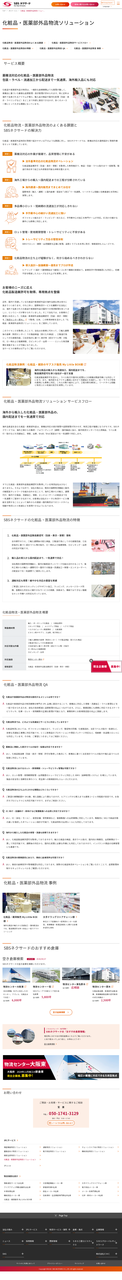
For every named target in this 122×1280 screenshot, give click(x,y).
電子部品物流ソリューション (54, 1152)
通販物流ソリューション (52, 1148)
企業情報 (100, 1230)
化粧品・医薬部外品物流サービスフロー (70, 42)
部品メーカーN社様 (50, 1192)
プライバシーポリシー (54, 1264)
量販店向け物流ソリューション (16, 1152)
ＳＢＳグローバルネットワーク (106, 1244)
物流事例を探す (11, 1177)
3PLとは (7, 1166)
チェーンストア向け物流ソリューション (98, 1148)
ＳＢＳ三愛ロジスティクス (82, 1244)
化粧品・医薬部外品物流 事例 (87, 48)
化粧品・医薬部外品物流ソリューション (20, 1160)
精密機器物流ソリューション (15, 1148)
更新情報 (53, 1242)
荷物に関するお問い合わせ (78, 4)
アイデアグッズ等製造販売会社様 (17, 1188)
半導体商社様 (9, 1192)
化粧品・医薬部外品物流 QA (52, 48)
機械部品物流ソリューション (93, 1152)
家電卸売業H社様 (50, 1188)
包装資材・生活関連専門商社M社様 (57, 1196)
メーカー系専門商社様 (91, 1192)
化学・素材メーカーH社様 (92, 1196)
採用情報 (30, 1242)
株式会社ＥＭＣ (103, 1254)
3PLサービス (10, 1141)
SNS (4, 1254)
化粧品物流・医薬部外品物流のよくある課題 (22, 42)
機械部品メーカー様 (12, 1196)
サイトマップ (79, 1264)
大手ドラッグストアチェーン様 (94, 1184)
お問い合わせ (54, 4)
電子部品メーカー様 (90, 1188)
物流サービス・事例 (58, 1230)
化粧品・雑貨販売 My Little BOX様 (18, 1200)
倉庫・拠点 (78, 1230)
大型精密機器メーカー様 (52, 1184)
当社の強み (7, 1230)
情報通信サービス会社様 (13, 1184)
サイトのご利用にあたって (26, 1264)
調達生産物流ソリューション (15, 1156)
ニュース (6, 1242)
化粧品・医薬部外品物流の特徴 (16, 48)
